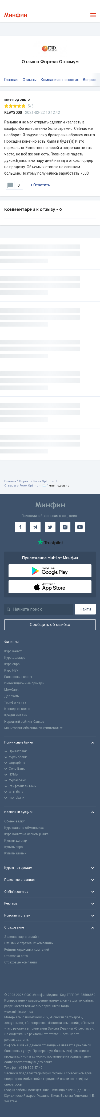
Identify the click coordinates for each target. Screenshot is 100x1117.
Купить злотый (15, 853)
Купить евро (13, 847)
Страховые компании (20, 962)
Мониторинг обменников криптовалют (33, 728)
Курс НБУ (11, 670)
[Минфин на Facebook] (20, 527)
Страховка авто (16, 956)
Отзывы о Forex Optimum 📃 (25, 485)
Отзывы (30, 80)
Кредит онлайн (15, 715)
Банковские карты (18, 677)
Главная (11, 80)
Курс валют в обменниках (24, 828)
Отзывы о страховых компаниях (28, 943)
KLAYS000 (13, 112)
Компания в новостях (60, 80)
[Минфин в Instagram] (65, 527)
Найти (85, 609)
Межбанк (11, 690)
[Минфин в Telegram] (35, 527)
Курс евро (11, 664)
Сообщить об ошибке (50, 624)
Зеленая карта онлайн (21, 937)
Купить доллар (15, 840)
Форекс (24, 481)
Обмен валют (14, 821)
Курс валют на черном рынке (26, 834)
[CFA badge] (16, 982)
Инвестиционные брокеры (24, 683)
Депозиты (11, 696)
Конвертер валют (17, 709)
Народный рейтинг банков (24, 722)
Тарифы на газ (15, 702)
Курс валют (13, 651)
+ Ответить (40, 185)
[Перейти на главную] (15, 15)
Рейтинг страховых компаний (26, 949)
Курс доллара (14, 658)
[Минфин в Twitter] (50, 527)
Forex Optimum (44, 481)
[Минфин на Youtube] (80, 527)
